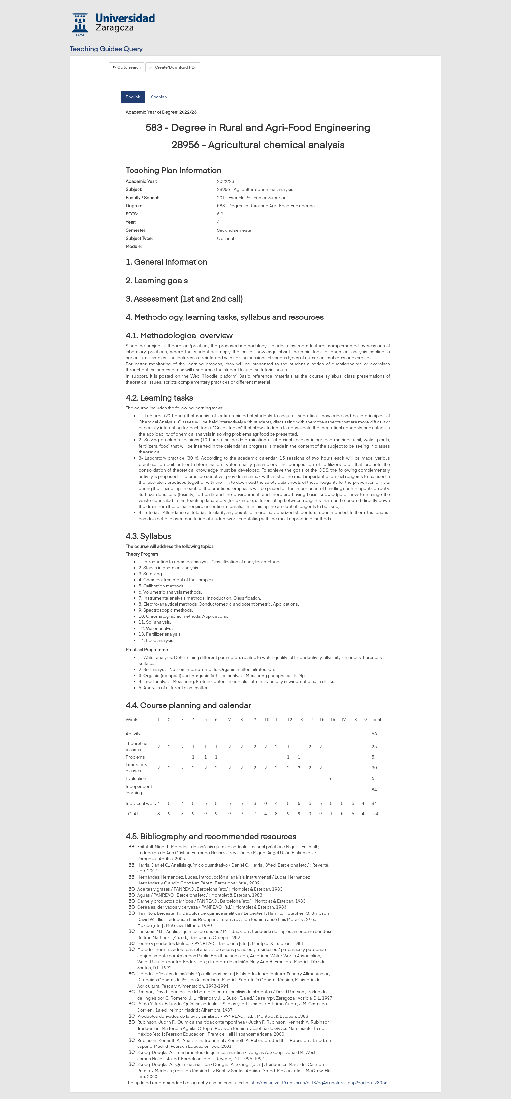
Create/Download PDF (173, 67)
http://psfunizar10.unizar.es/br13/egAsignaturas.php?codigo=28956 (318, 1083)
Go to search (126, 67)
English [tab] (133, 97)
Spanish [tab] (159, 97)
